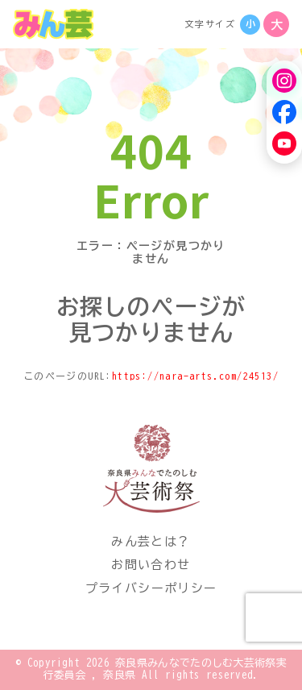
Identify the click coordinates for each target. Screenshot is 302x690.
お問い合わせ (150, 565)
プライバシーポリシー (151, 588)
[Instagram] (284, 81)
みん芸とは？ (150, 541)
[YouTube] (284, 143)
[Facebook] (284, 112)
